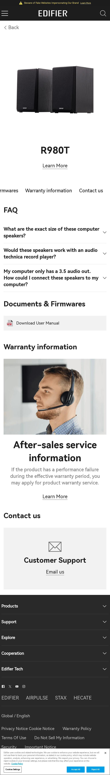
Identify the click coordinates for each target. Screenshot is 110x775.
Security (9, 747)
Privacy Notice (15, 728)
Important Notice (40, 747)
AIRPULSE (37, 698)
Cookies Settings (12, 769)
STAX (61, 698)
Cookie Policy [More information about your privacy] (17, 764)
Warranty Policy (77, 728)
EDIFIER (10, 698)
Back (13, 27)
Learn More (85, 3)
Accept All (75, 769)
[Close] (105, 753)
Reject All (95, 769)
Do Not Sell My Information (59, 737)
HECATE (83, 698)
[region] (55, 761)
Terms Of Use (13, 737)
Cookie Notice (41, 728)
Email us (55, 572)
